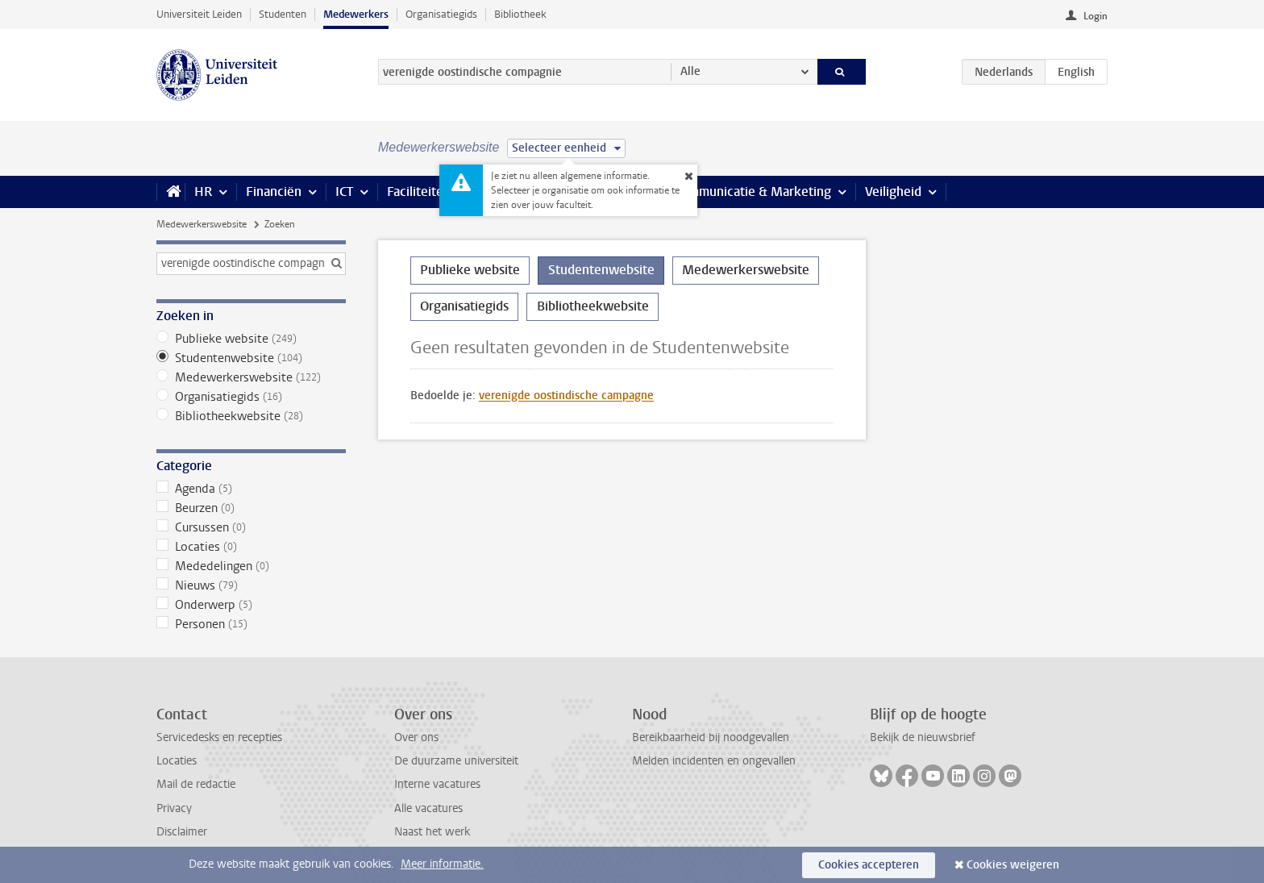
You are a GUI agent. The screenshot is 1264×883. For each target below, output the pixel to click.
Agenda (251, 489)
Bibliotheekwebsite (251, 416)
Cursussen (251, 527)
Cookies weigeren (1013, 865)
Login (1095, 16)
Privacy (174, 808)
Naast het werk (432, 831)
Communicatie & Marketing (752, 191)
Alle (690, 71)
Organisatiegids (441, 14)
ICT (344, 191)
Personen (251, 624)
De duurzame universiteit (456, 760)
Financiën (273, 191)
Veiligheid (893, 191)
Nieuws (251, 585)
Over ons (416, 737)
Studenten (282, 14)
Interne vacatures (437, 784)
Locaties (251, 547)
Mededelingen (251, 566)
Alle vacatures (428, 808)
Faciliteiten (419, 191)
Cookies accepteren (868, 865)
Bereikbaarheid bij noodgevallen (710, 737)
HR (203, 191)
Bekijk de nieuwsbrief (922, 737)
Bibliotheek (520, 14)
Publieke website (251, 339)
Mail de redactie (195, 784)
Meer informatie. (442, 864)
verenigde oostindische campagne (566, 395)
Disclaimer (181, 831)
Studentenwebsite (251, 358)
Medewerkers (356, 14)
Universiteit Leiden (199, 14)
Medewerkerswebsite (201, 224)
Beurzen (251, 508)
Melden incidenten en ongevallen (714, 760)
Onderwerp (251, 605)
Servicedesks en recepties (219, 737)
